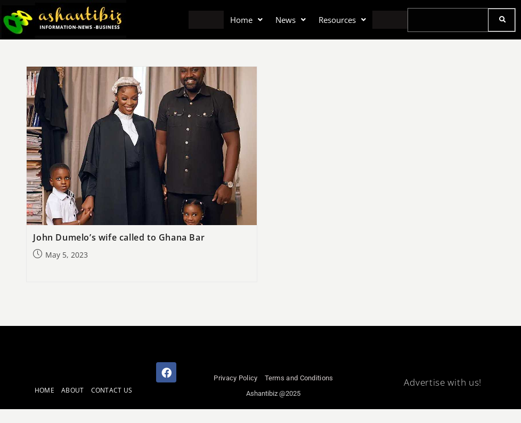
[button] (247, 19)
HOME (44, 390)
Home (247, 19)
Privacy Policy (235, 378)
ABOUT (72, 390)
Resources (341, 19)
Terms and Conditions (299, 378)
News (290, 19)
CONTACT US (112, 390)
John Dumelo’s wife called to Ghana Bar (119, 237)
